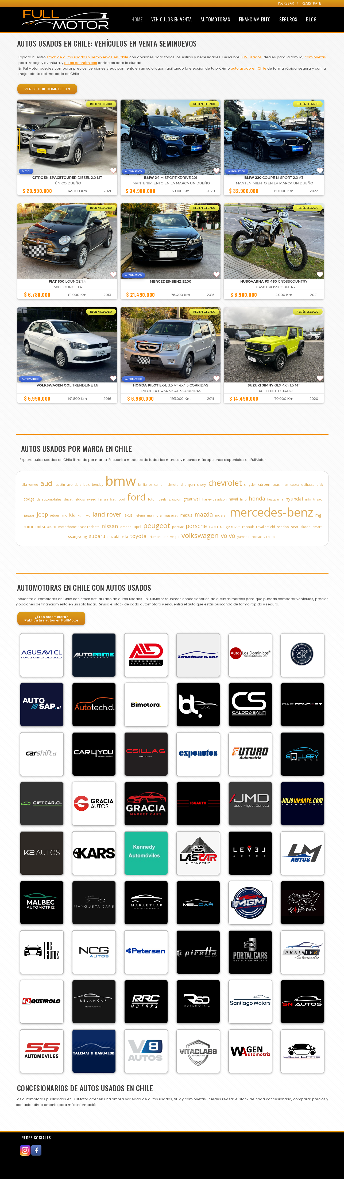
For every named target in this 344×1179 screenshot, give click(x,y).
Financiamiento (255, 19)
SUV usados (251, 57)
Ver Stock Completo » (47, 89)
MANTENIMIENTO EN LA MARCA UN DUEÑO (171, 183)
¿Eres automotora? (51, 618)
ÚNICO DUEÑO (68, 183)
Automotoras (215, 19)
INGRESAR (286, 3)
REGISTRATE (311, 3)
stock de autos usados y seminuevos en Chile (87, 57)
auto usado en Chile (248, 68)
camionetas (315, 57)
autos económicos (80, 62)
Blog (311, 19)
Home (137, 19)
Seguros (288, 19)
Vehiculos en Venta (171, 19)
